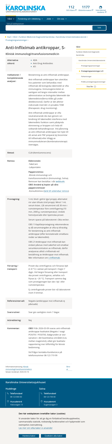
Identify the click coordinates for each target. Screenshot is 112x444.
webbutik (60, 181)
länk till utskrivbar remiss (56, 191)
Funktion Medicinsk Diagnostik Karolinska (36, 37)
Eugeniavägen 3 (50, 404)
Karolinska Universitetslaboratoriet (71, 37)
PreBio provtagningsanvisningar (93, 82)
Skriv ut (68, 367)
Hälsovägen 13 (16, 404)
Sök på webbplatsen (16, 27)
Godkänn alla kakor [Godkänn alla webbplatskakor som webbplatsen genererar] (53, 436)
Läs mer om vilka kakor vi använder (36, 428)
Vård (15, 37)
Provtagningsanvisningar (16, 40)
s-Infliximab (54, 257)
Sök (99, 27)
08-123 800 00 (16, 397)
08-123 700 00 (49, 397)
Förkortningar (86, 76)
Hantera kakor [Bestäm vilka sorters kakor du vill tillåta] (28, 436)
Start (9, 37)
